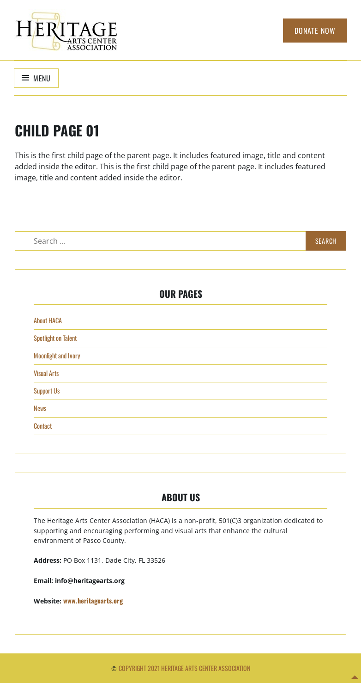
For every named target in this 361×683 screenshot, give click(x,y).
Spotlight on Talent (55, 338)
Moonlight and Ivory (57, 355)
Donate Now (315, 30)
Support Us (47, 390)
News (40, 408)
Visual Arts (46, 373)
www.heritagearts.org (93, 600)
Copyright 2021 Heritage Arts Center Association (184, 668)
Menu (42, 78)
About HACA (48, 320)
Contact (43, 426)
